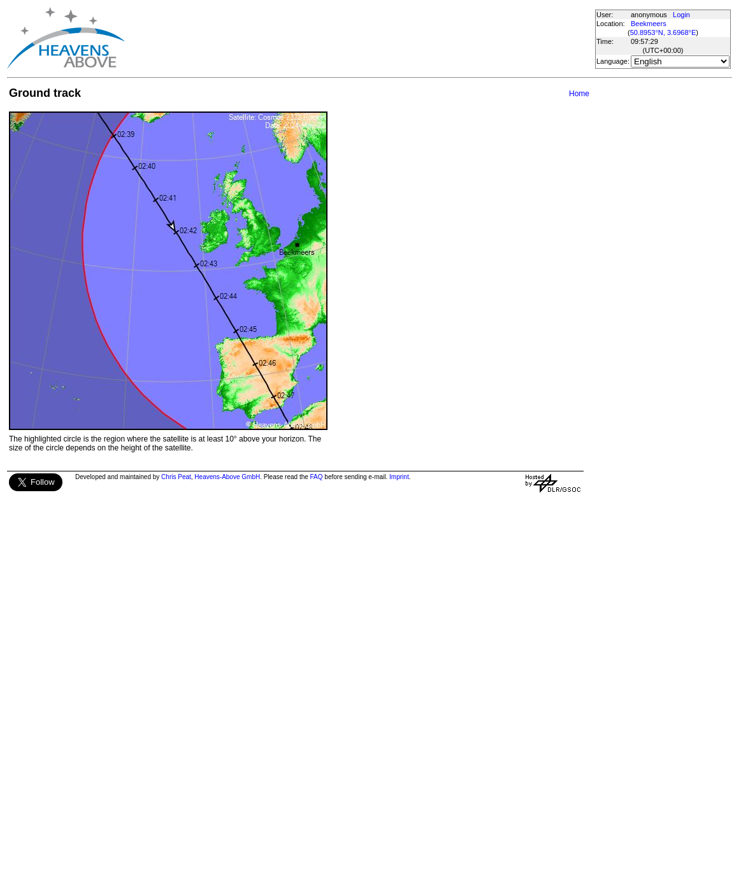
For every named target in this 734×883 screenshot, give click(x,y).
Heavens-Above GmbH (227, 476)
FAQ (316, 476)
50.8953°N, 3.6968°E (663, 32)
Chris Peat (176, 476)
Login (681, 14)
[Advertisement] (359, 38)
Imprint (399, 476)
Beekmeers (648, 23)
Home (579, 93)
